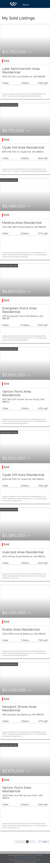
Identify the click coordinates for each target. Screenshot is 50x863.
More (26, 5)
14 (40, 841)
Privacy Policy (31, 857)
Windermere (37, 855)
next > (46, 841)
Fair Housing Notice (34, 860)
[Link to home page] (13, 4)
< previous (20, 841)
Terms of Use (18, 857)
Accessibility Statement (17, 860)
